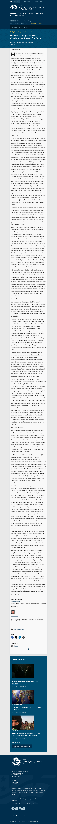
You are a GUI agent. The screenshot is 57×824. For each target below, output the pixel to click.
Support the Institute (25, 804)
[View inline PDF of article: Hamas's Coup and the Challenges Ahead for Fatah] (28, 629)
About (31, 13)
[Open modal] (20, 27)
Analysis (13, 13)
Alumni (34, 804)
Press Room (14, 782)
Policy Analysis (15, 32)
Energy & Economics (33, 21)
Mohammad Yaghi (18, 42)
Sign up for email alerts (22, 746)
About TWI (14, 804)
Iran (11, 23)
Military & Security (21, 21)
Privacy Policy (22, 821)
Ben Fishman (28, 42)
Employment (13, 821)
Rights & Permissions (33, 821)
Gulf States (24, 23)
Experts (23, 13)
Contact (13, 780)
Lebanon (17, 23)
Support (39, 13)
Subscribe (14, 784)
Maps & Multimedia (18, 16)
